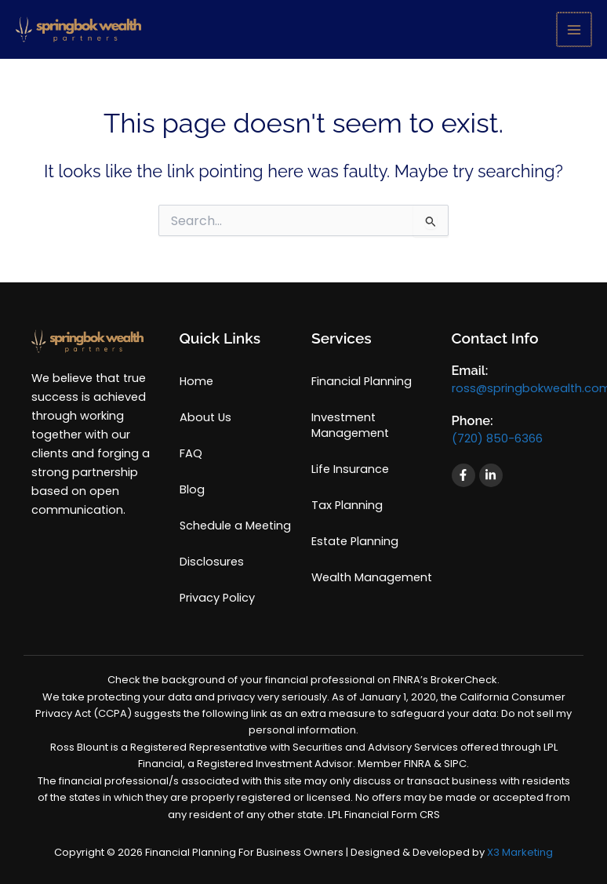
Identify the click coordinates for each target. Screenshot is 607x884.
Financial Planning (361, 381)
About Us (205, 417)
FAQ (191, 453)
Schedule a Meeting (235, 525)
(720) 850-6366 (497, 438)
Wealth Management (371, 577)
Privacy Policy (217, 598)
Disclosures (212, 561)
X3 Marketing (520, 852)
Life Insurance (350, 469)
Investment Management (350, 425)
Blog (192, 489)
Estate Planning (354, 541)
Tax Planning (347, 505)
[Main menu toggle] (574, 30)
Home (196, 381)
